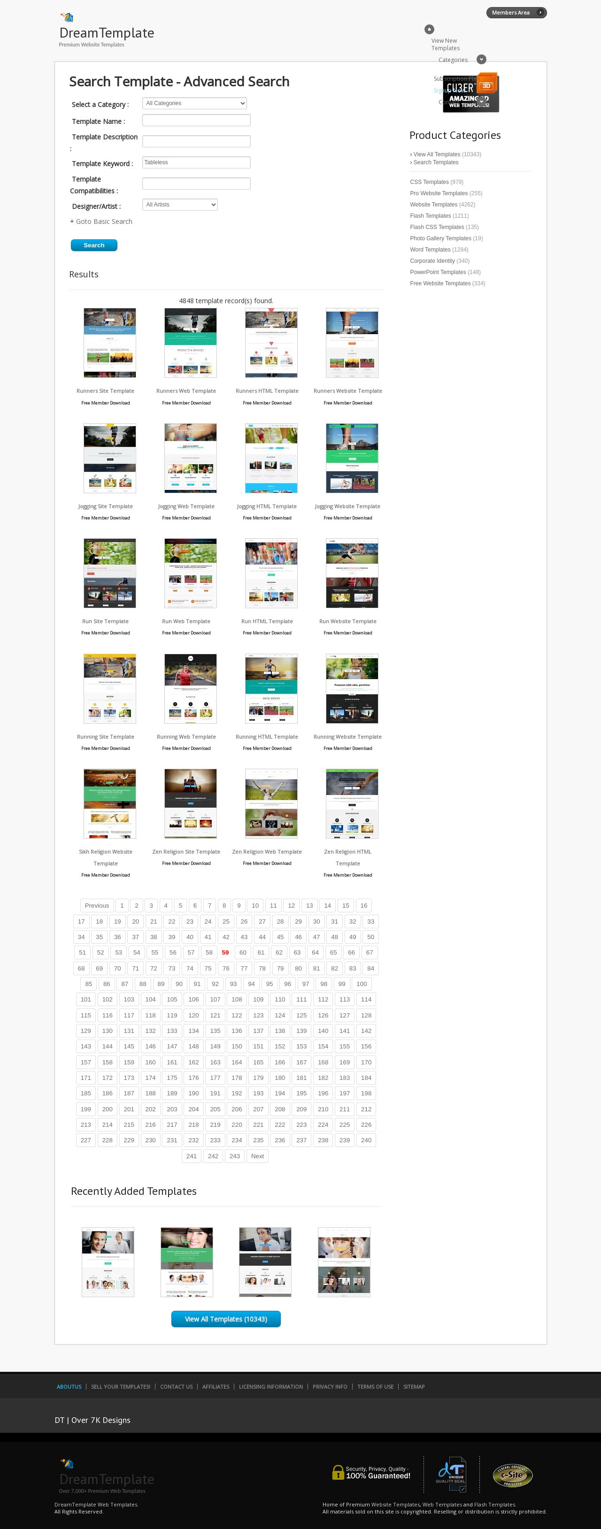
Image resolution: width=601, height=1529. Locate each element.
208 (280, 1109)
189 (172, 1093)
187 (129, 1093)
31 (334, 921)
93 (233, 983)
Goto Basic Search (104, 221)
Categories (453, 60)
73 (171, 968)
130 (107, 1030)
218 (193, 1124)
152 (280, 1046)
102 (107, 999)
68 (81, 968)
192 (236, 1093)
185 (86, 1093)
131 (129, 1030)
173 (129, 1077)
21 (153, 921)
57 (191, 952)
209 (301, 1109)
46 (298, 936)
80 (298, 968)
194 (280, 1093)
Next (257, 1156)
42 (226, 936)
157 (86, 1062)
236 (280, 1140)
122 (236, 1015)
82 (334, 968)
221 (258, 1124)
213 (86, 1124)
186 (107, 1093)
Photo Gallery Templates (441, 238)
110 (280, 999)
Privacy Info (330, 1387)
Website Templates (434, 204)
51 (82, 952)
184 (366, 1077)
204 (193, 1109)
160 (151, 1062)
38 (153, 936)
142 (366, 1030)
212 (366, 1109)
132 (151, 1030)
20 (135, 921)
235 (258, 1140)
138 (280, 1030)
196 (323, 1093)
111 (301, 999)
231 (172, 1140)
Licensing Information (271, 1387)
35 (99, 936)
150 (236, 1046)
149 (215, 1046)
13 (309, 905)
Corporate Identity (432, 261)
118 (151, 1015)
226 (366, 1124)
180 (280, 1077)
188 (151, 1093)
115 (86, 1015)
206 (236, 1109)
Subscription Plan (457, 79)
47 (316, 936)
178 (236, 1077)
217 (172, 1124)
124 (280, 1015)
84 (370, 968)
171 (86, 1077)
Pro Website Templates (439, 193)
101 (86, 999)
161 (172, 1062)
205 (215, 1109)
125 (301, 1015)
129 (86, 1030)
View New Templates (445, 44)
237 (301, 1140)
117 (129, 1015)
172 (107, 1077)
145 (129, 1046)
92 (215, 983)
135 (215, 1030)
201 (129, 1109)
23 (189, 921)
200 (107, 1109)
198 (366, 1093)
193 (258, 1093)
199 (86, 1109)
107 (215, 999)
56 (173, 952)
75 (208, 968)
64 (315, 952)
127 (344, 1015)
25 (226, 921)
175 (172, 1077)
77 (244, 968)
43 (244, 936)
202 (151, 1109)
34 (81, 936)
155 (344, 1046)
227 (86, 1140)
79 (280, 968)
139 (301, 1030)
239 (344, 1140)
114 (366, 999)
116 (107, 1015)
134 (193, 1030)
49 (352, 936)
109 (258, 999)
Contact (449, 102)
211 (344, 1109)
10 (255, 905)
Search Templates (436, 162)
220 (236, 1124)
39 (171, 936)
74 (189, 968)
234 (236, 1140)
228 (107, 1140)
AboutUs (69, 1387)
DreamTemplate (106, 32)
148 (193, 1046)
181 (301, 1077)
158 (107, 1062)
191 (215, 1093)
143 (86, 1046)
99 (342, 983)
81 (316, 968)
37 (135, 936)
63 (297, 952)
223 (301, 1124)
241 (191, 1156)
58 (209, 952)
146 (151, 1046)
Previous (97, 905)
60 (243, 952)
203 (172, 1109)
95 (269, 983)
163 (215, 1062)
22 (171, 921)
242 (213, 1156)
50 (370, 936)
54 (136, 952)
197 (344, 1093)
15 (345, 905)
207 (258, 1109)
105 (172, 999)
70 (117, 968)
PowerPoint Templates (438, 272)
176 (193, 1077)
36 (117, 936)
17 (81, 921)
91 (197, 983)
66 (351, 952)
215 (129, 1124)
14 (327, 905)
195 (301, 1093)
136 (236, 1030)
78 (262, 968)
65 (333, 952)
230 (151, 1140)
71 (135, 968)
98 (323, 983)
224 (323, 1124)
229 (129, 1140)
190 (193, 1093)
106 (193, 999)
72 (153, 968)
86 (106, 983)
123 (258, 1015)
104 (151, 999)
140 (323, 1030)
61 (261, 952)
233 (215, 1140)
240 (366, 1140)
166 (280, 1062)
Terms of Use (375, 1387)
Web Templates (442, 1504)
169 (344, 1062)
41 (208, 936)
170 (366, 1062)
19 (117, 921)
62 (279, 952)
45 (280, 936)
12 (291, 905)
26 (244, 921)
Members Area (511, 12)
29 (298, 921)
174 (151, 1077)
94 (251, 983)
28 (280, 921)
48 (334, 936)
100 (361, 983)
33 (370, 921)
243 (235, 1156)
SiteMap (414, 1387)
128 (366, 1015)
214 (107, 1124)
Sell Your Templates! (120, 1387)
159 (129, 1062)
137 (258, 1030)
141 (344, 1030)
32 (352, 921)
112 (323, 999)
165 (258, 1062)
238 (323, 1140)
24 (208, 921)
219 (215, 1124)
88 (142, 983)
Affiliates (215, 1387)
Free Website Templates (440, 283)
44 (262, 936)
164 (236, 1062)
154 (323, 1046)
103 (129, 999)
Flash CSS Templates (437, 227)
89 (161, 983)
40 (189, 936)
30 (316, 921)
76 (226, 968)
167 (301, 1062)
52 (100, 952)
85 (88, 983)
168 (323, 1062)
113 (344, 999)
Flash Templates (430, 216)
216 (151, 1124)
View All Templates (437, 154)
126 (323, 1015)
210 (323, 1109)
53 (118, 952)
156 (366, 1046)
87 (124, 983)
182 (323, 1077)
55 (154, 952)
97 (305, 983)
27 (262, 921)
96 (287, 983)
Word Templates (430, 249)
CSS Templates (429, 182)
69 (99, 968)
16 (364, 905)
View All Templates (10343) (226, 1319)
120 (193, 1015)
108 (236, 999)
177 (215, 1077)
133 (172, 1030)
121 (215, 1015)
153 (301, 1046)
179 (258, 1077)
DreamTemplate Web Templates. (96, 1504)
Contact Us (176, 1387)
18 (99, 921)
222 (280, 1124)
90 (179, 983)
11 (273, 905)
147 (172, 1046)
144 (107, 1046)
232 (193, 1140)
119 (172, 1015)
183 (344, 1077)
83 (352, 968)
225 (344, 1124)
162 (193, 1062)
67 (369, 952)
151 (258, 1046)
